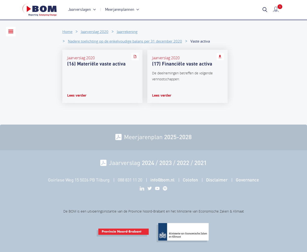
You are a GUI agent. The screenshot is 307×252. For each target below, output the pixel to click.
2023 (165, 162)
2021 (200, 162)
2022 (183, 162)
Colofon (190, 179)
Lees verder (76, 95)
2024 (148, 162)
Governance (247, 179)
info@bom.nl (162, 179)
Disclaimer (217, 179)
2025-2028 (178, 136)
